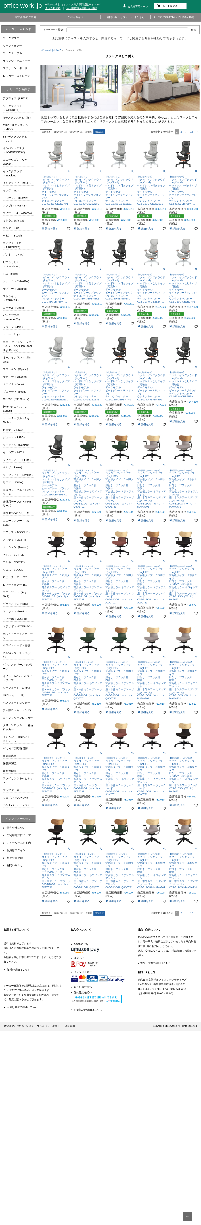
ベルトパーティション (16, 804)
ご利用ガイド (75, 17)
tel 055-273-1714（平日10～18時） (175, 17)
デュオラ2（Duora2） (16, 197)
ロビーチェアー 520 (15, 577)
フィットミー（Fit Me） (17, 459)
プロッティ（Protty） (16, 391)
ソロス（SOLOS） (14, 569)
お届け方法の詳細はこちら (22, 1007)
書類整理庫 (9, 770)
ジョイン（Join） (13, 326)
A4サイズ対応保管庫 (15, 748)
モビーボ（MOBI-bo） (16, 618)
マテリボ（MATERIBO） (18, 626)
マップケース (11, 789)
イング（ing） (11, 190)
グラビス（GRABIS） (16, 603)
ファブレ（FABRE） (15, 205)
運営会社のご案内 (25, 17)
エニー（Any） (12, 334)
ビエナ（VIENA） (14, 429)
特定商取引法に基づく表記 (19, 1026)
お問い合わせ (15, 865)
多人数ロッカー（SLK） (17, 710)
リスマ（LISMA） (14, 482)
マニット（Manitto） (15, 611)
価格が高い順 (76, 131)
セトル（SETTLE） (15, 554)
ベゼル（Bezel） (13, 235)
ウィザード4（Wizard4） (18, 212)
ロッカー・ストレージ (16, 75)
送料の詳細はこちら (18, 969)
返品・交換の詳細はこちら (155, 963)
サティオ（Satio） (14, 384)
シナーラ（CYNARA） (17, 281)
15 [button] (191, 131)
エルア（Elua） (12, 227)
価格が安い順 (60, 131)
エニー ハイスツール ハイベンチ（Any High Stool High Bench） (18, 346)
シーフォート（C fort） (17, 687)
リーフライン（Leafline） (18, 474)
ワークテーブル (12, 53)
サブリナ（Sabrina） (16, 288)
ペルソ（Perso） (13, 467)
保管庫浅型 (9, 755)
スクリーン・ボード (15, 68)
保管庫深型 (9, 763)
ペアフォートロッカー (16, 702)
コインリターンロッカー (18, 717)
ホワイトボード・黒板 (16, 645)
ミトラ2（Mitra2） (14, 220)
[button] (197, 131)
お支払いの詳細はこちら (88, 1009)
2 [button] (181, 131)
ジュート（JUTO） (14, 437)
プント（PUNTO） (14, 254)
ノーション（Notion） (16, 547)
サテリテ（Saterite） (16, 376)
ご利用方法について (19, 835)
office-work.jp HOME (51, 50)
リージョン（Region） (17, 444)
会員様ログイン (16, 850)
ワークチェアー (12, 45)
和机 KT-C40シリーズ (16, 513)
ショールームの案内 (19, 842)
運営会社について (17, 827)
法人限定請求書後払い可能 (81, 8)
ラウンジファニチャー (16, 60)
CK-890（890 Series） (17, 399)
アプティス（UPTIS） (16, 98)
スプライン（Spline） (16, 369)
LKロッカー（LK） (14, 695)
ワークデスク (11, 38)
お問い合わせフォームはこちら (125, 17)
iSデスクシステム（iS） (17, 117)
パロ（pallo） (11, 273)
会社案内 (70, 1026)
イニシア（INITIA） (15, 452)
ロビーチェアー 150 (15, 584)
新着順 (88, 131)
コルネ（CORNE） (14, 562)
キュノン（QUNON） (16, 797)
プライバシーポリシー (49, 1026)
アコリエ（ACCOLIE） (17, 532)
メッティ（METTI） (15, 539)
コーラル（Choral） (15, 307)
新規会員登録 (15, 857)
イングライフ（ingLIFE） (18, 182)
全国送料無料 (52, 8)
